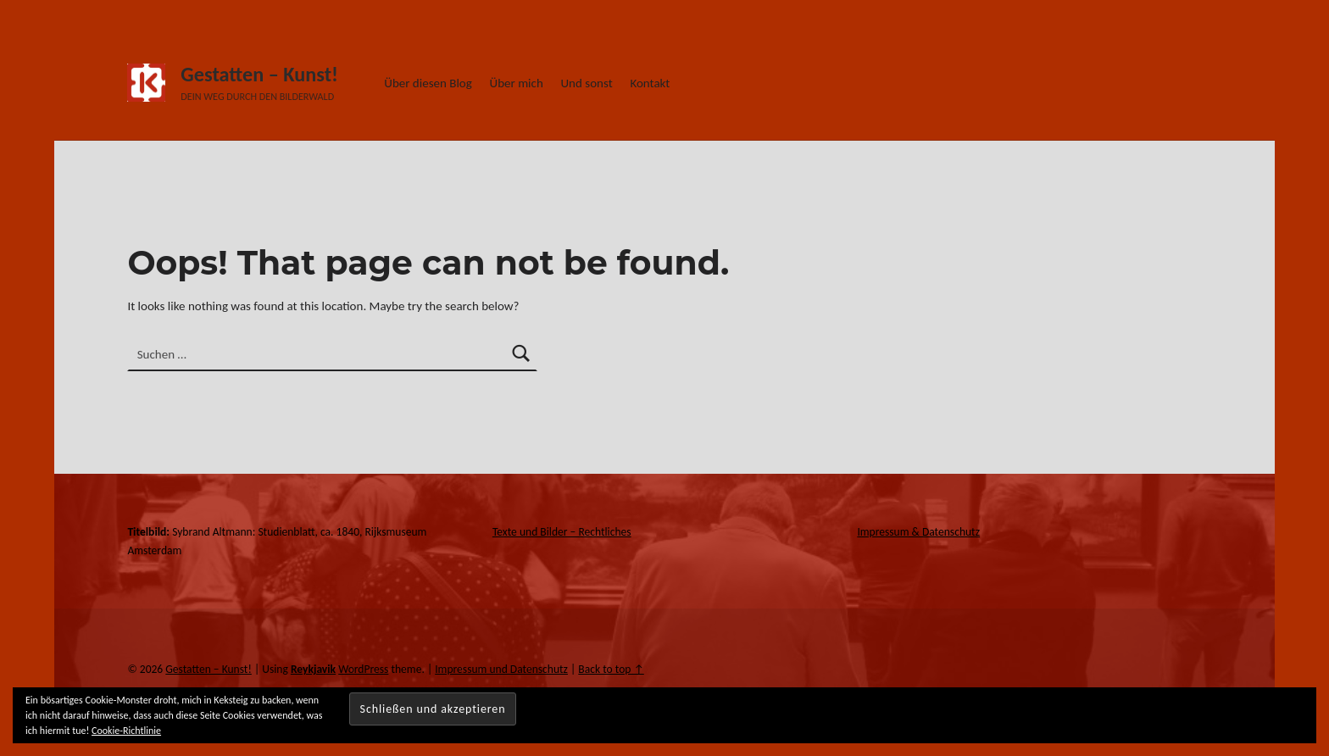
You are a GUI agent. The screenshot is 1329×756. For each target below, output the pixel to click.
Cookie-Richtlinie (126, 731)
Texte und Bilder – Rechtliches (561, 532)
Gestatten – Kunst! (259, 74)
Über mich (516, 83)
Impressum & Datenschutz (918, 532)
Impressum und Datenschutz (501, 669)
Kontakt (650, 83)
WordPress (363, 669)
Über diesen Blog (428, 83)
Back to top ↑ (610, 669)
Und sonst (587, 83)
